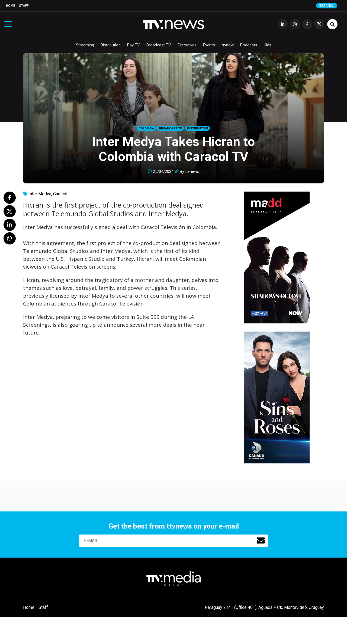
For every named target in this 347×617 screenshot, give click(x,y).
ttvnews (192, 171)
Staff (23, 6)
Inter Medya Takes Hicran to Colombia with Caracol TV (173, 149)
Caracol (60, 193)
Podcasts (248, 45)
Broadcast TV (158, 45)
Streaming (85, 45)
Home (10, 6)
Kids (267, 45)
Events (209, 45)
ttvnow (227, 45)
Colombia (146, 128)
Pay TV (133, 45)
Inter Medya (39, 193)
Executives (187, 45)
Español (326, 6)
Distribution (111, 45)
